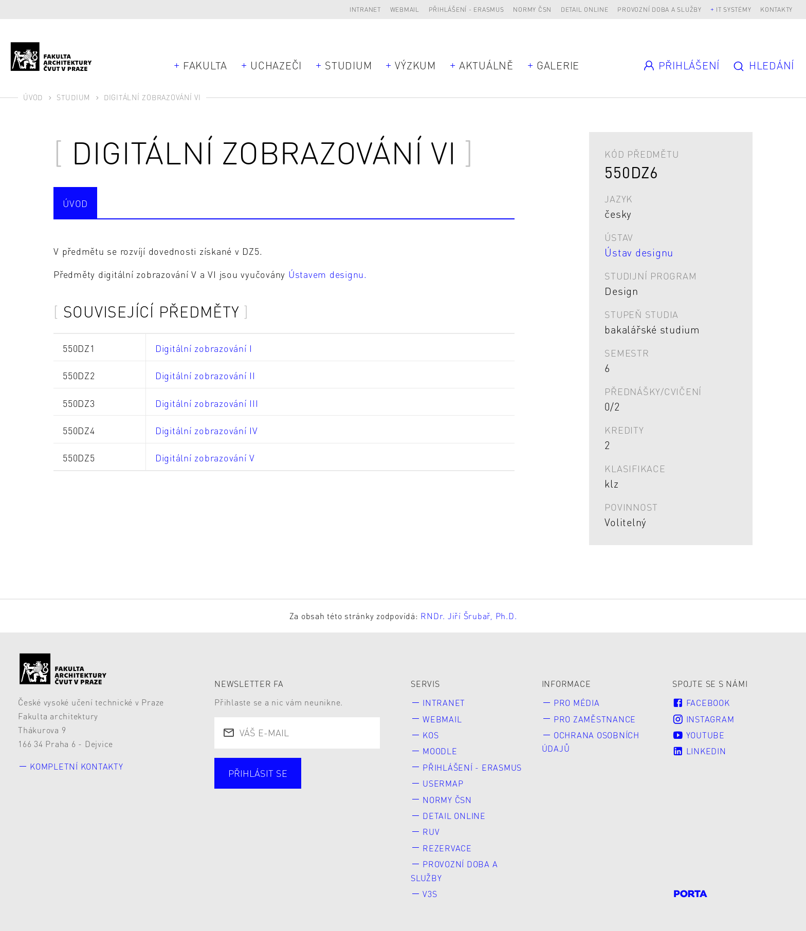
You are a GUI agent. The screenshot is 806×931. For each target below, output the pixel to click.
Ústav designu (638, 252)
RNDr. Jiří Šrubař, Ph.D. (468, 615)
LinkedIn (699, 751)
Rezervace (447, 848)
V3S (430, 893)
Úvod (33, 97)
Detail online (585, 9)
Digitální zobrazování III (207, 403)
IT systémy (734, 9)
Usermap (443, 783)
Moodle (440, 751)
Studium (348, 65)
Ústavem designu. (327, 274)
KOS (430, 735)
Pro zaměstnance (595, 719)
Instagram (703, 719)
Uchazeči (276, 65)
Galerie (558, 65)
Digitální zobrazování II (205, 375)
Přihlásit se (257, 773)
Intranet (365, 9)
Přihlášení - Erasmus (466, 9)
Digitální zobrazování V (205, 457)
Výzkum (415, 65)
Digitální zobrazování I (203, 348)
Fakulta (205, 65)
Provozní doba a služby (659, 9)
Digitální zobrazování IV (206, 430)
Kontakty (776, 9)
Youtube (698, 735)
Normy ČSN (532, 9)
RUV (431, 831)
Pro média (577, 702)
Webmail (404, 9)
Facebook (700, 702)
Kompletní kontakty (76, 766)
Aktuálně (486, 65)
